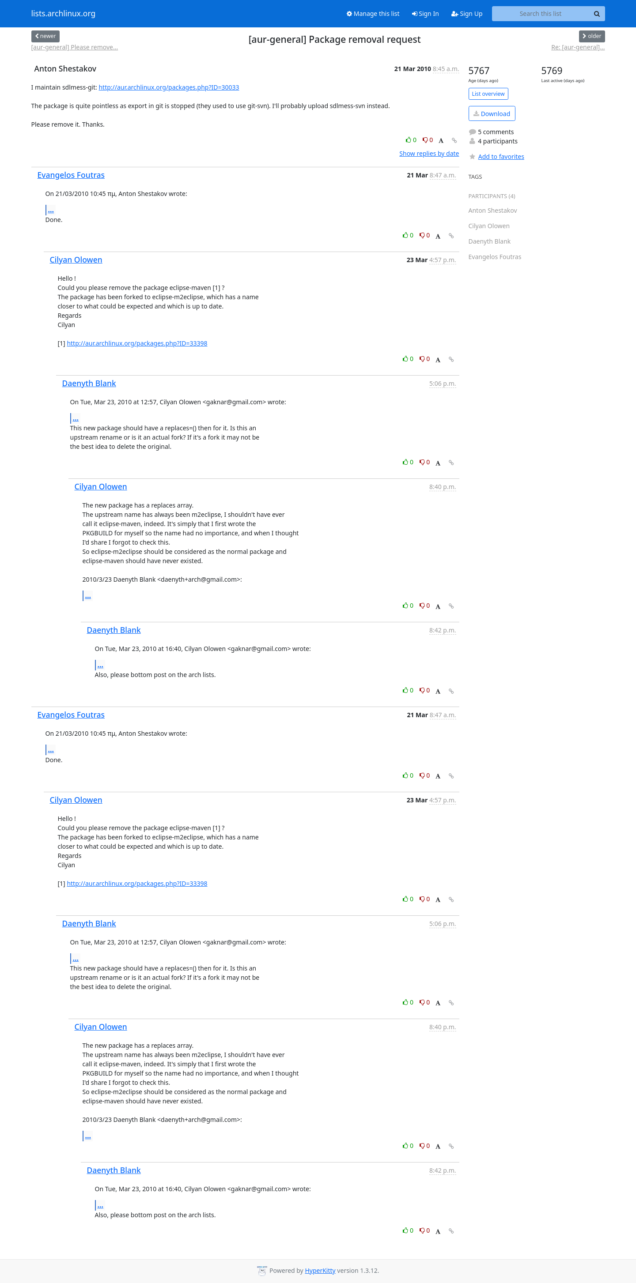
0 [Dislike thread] (428, 139)
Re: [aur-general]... (578, 47)
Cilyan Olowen (76, 259)
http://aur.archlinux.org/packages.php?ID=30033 (168, 87)
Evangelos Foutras (71, 174)
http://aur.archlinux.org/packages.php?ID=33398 (137, 343)
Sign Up (467, 13)
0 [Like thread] (412, 139)
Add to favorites (496, 156)
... (51, 209)
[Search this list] (541, 13)
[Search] (597, 13)
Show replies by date (429, 153)
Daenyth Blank (89, 383)
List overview (488, 94)
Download (491, 113)
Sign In (425, 13)
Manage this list (373, 13)
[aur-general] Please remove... (74, 47)
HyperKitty (320, 1270)
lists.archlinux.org (63, 13)
